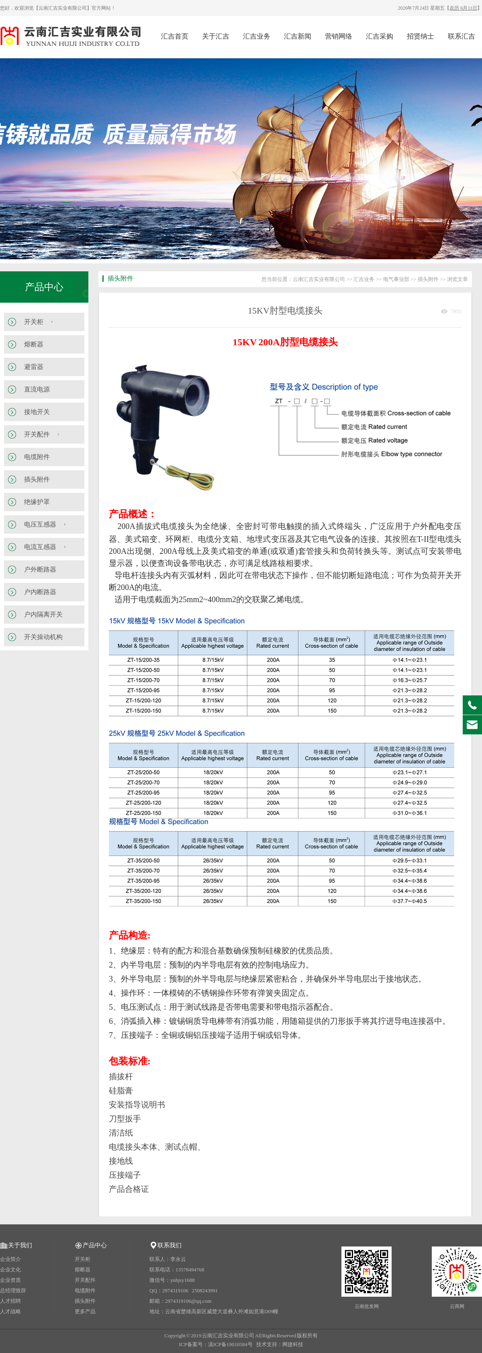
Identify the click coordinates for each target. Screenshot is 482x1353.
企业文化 (10, 1270)
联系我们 (169, 1245)
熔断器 (33, 344)
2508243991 (205, 1290)
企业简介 (10, 1259)
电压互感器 (40, 524)
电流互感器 (40, 546)
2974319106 (175, 1290)
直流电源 (37, 389)
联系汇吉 (461, 36)
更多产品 (85, 1311)
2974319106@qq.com (188, 1301)
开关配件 (37, 434)
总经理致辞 (13, 1290)
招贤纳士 (420, 36)
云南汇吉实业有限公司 (319, 279)
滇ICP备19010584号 (230, 1344)
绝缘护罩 (37, 501)
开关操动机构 (43, 636)
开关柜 (33, 321)
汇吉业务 (256, 36)
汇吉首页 (174, 36)
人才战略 (10, 1311)
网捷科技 (292, 1344)
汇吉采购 (379, 36)
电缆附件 (37, 456)
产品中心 (44, 287)
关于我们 (20, 1245)
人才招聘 (10, 1301)
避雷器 (33, 366)
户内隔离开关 (43, 614)
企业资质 (10, 1280)
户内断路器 (40, 591)
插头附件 (37, 479)
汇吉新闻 (297, 36)
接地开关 (37, 411)
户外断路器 (40, 569)
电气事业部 (396, 279)
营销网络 (338, 36)
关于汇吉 (215, 36)
